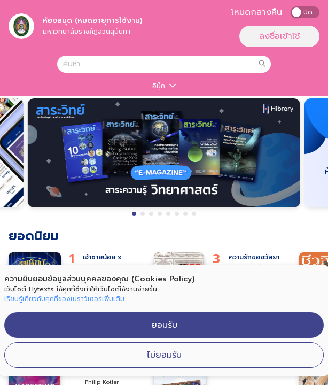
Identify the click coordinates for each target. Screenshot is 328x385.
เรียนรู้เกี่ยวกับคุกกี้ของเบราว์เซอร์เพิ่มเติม (64, 299)
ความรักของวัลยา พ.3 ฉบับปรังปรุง (254, 262)
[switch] (305, 12)
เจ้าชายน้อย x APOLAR (102, 262)
